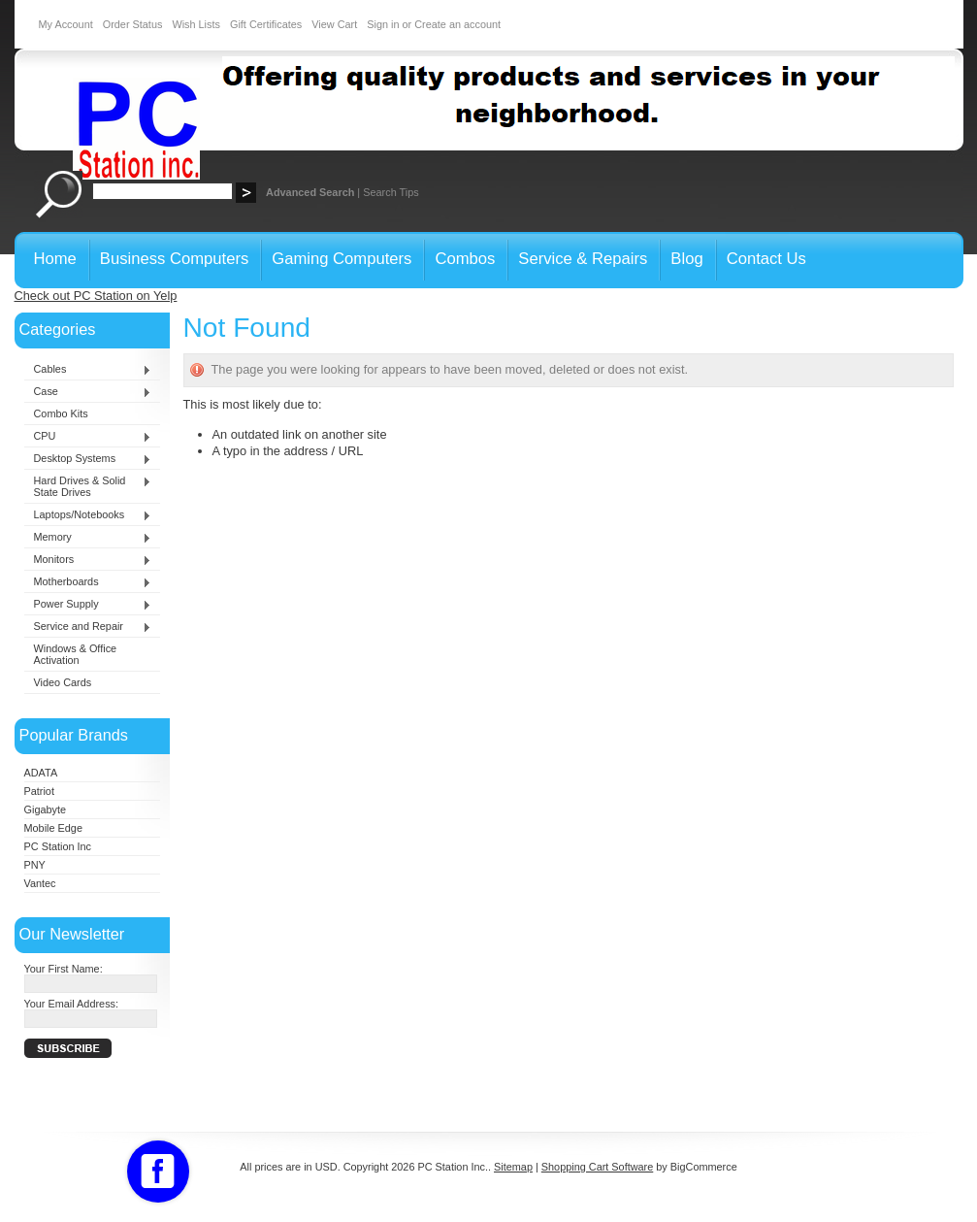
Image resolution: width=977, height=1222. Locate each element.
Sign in (383, 24)
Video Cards (63, 682)
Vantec (40, 883)
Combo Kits (61, 413)
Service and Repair (88, 627)
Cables (88, 370)
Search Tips (390, 192)
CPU (88, 437)
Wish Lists (196, 24)
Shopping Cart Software (597, 1166)
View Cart (334, 24)
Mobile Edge (53, 828)
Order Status (133, 24)
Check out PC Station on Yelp (96, 295)
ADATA (41, 772)
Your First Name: (63, 968)
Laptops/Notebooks (88, 515)
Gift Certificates (266, 24)
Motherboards (88, 582)
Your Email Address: (71, 1003)
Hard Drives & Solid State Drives (88, 486)
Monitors (88, 560)
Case (88, 392)
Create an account (457, 24)
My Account (66, 24)
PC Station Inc (58, 846)
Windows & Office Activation (75, 654)
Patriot (39, 791)
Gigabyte (45, 809)
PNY (35, 865)
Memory (88, 538)
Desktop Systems (88, 459)
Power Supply (88, 604)
